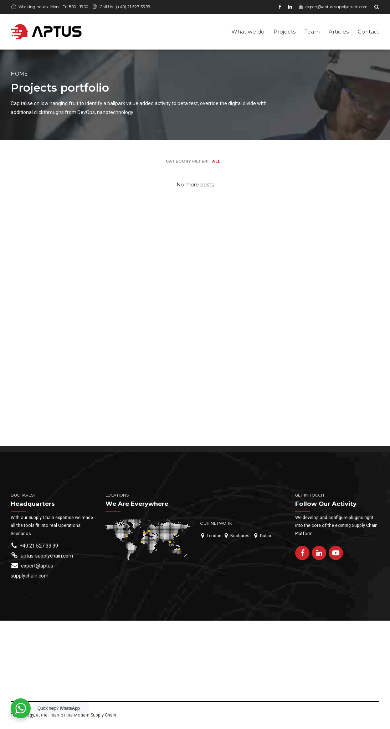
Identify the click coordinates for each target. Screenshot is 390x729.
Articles (339, 31)
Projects (284, 31)
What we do (248, 31)
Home (19, 74)
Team (312, 31)
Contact (368, 31)
